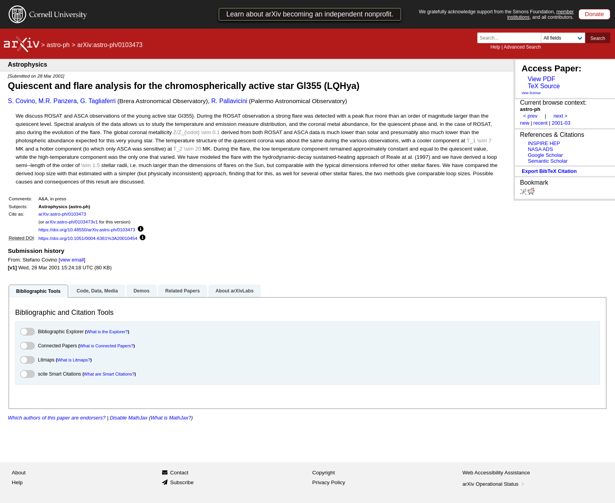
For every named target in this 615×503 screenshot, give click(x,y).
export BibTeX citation (549, 171)
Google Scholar (545, 155)
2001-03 (561, 123)
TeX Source (544, 86)
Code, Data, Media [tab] (97, 291)
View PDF (541, 79)
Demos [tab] (141, 291)
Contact (179, 473)
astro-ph (58, 45)
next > (560, 116)
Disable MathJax (128, 418)
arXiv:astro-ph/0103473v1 (71, 221)
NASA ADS (540, 149)
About (18, 473)
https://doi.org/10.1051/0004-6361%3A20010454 (87, 238)
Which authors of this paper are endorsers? (57, 418)
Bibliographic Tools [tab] (38, 291)
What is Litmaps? (73, 360)
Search (597, 38)
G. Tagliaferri (97, 101)
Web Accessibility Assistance (496, 473)
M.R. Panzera (57, 101)
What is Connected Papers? (106, 345)
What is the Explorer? (107, 331)
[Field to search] (563, 38)
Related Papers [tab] (182, 291)
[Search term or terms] (511, 38)
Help (495, 47)
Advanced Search (522, 47)
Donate (594, 14)
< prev (530, 116)
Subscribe (182, 482)
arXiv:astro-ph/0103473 (62, 213)
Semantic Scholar (548, 161)
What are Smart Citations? (109, 374)
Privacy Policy (328, 482)
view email (72, 260)
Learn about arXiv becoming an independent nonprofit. (309, 14)
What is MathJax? (171, 418)
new (524, 123)
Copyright (323, 473)
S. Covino (21, 101)
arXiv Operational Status (494, 484)
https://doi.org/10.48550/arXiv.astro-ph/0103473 (86, 229)
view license (531, 93)
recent (540, 123)
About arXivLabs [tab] (234, 291)
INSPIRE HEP (544, 143)
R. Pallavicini (229, 101)
